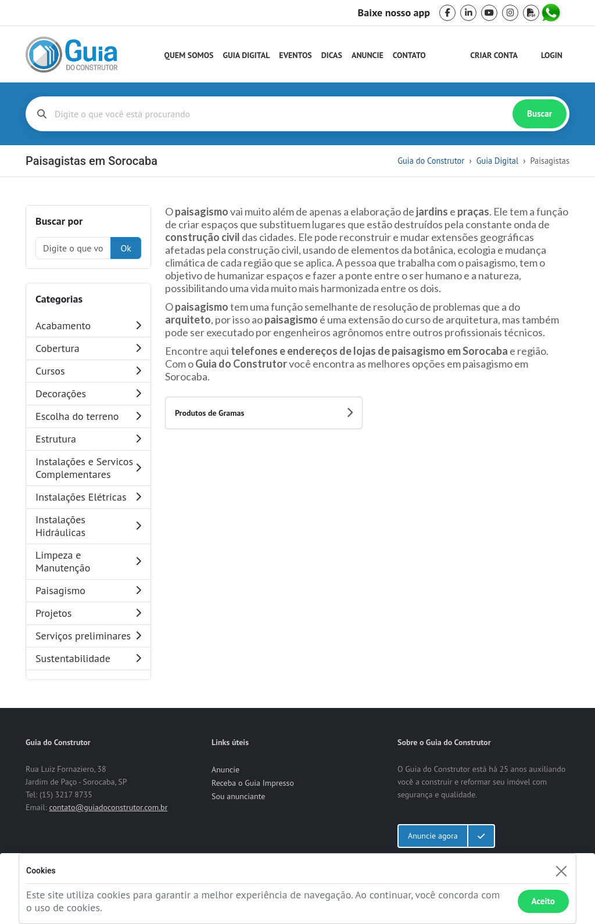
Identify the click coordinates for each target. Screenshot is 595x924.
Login (551, 55)
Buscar (539, 113)
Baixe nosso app (394, 12)
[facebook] (447, 13)
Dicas (331, 55)
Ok (125, 248)
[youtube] (489, 13)
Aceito (543, 901)
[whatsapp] (552, 13)
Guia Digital (246, 55)
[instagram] (510, 13)
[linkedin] (468, 13)
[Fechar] (561, 871)
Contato (409, 55)
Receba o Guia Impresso (253, 783)
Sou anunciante (238, 796)
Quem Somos (189, 55)
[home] (71, 54)
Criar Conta (494, 55)
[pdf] (531, 13)
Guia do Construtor (430, 160)
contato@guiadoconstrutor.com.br (108, 807)
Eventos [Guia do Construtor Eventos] (295, 55)
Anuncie (367, 55)
